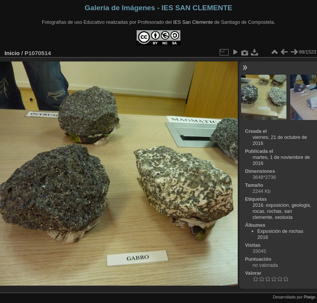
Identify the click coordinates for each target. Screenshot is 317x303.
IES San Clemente (193, 22)
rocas (258, 211)
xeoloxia (283, 217)
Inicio (12, 53)
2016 (257, 205)
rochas (274, 211)
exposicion (277, 205)
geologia (300, 205)
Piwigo (309, 297)
